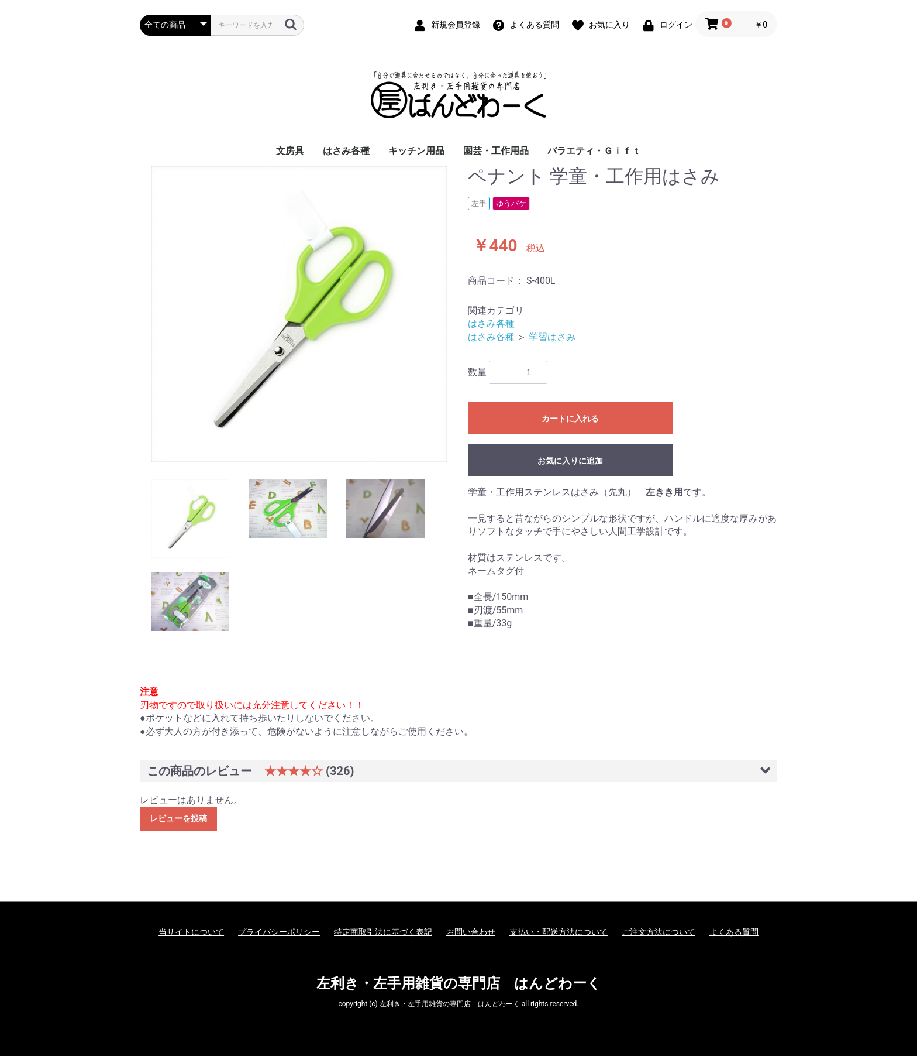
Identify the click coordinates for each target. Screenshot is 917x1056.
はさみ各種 (346, 150)
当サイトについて (191, 932)
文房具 (290, 150)
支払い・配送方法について (558, 932)
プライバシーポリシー (279, 932)
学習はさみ (552, 336)
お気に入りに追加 (570, 460)
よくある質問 (734, 932)
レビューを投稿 (178, 818)
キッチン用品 (416, 150)
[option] (299, 314)
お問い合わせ (470, 932)
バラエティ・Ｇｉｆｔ (594, 150)
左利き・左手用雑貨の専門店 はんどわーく (458, 983)
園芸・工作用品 (496, 150)
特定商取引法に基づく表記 (383, 932)
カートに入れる (570, 418)
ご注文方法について (658, 932)
